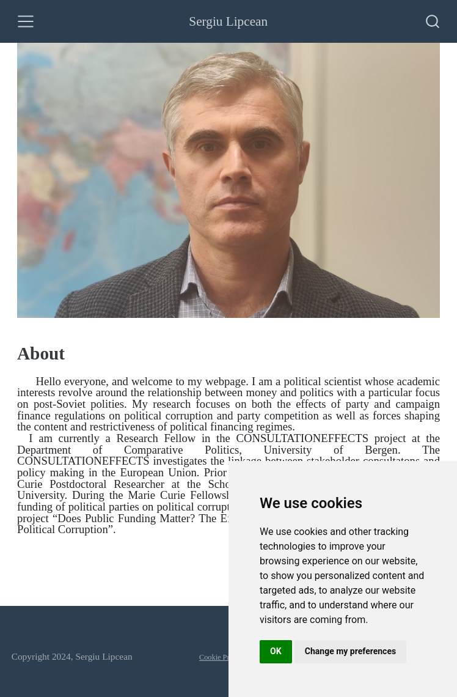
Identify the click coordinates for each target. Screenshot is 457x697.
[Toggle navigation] (26, 21)
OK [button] (276, 651)
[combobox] (433, 21)
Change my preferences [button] (350, 651)
